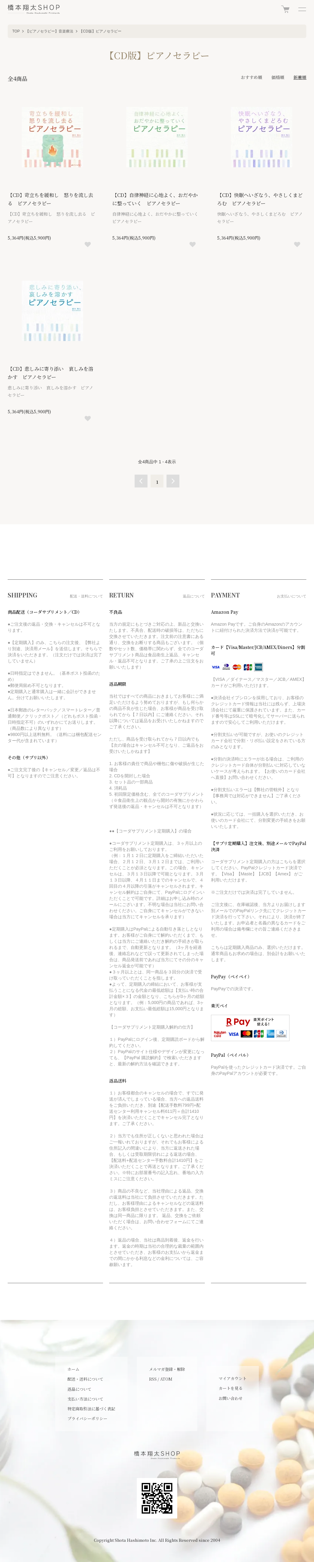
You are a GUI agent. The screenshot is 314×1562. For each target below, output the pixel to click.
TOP (16, 31)
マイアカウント (233, 1378)
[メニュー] (302, 9)
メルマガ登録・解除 (167, 1369)
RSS (153, 1379)
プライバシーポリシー (87, 1418)
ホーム (73, 1369)
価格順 (277, 77)
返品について (79, 1389)
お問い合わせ (231, 1398)
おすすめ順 (251, 77)
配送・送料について (85, 1379)
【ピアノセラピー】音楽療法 (49, 31)
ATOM (166, 1379)
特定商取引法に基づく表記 (91, 1409)
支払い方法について (85, 1399)
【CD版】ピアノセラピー (100, 31)
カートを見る (231, 1388)
